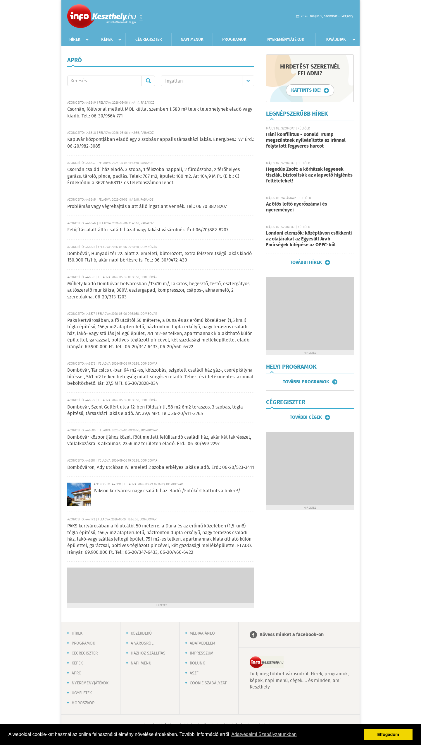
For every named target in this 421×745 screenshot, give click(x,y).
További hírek (306, 262)
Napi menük (192, 39)
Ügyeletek (82, 693)
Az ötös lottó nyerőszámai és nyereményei (296, 207)
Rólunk (197, 663)
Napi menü (141, 663)
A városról (142, 643)
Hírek (74, 39)
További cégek (306, 417)
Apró (77, 673)
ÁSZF (194, 673)
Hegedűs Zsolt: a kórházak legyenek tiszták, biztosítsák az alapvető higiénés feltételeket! (309, 175)
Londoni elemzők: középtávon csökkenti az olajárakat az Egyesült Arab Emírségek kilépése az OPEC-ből (309, 239)
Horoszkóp (83, 703)
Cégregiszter (148, 39)
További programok (306, 382)
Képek (107, 39)
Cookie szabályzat (208, 683)
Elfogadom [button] (388, 734)
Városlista (141, 16)
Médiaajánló (202, 633)
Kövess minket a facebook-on (292, 634)
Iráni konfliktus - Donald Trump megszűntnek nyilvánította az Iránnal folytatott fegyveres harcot (306, 140)
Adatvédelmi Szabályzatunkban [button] (263, 734)
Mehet (148, 81)
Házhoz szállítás (148, 653)
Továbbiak (335, 39)
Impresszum (201, 653)
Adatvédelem (202, 643)
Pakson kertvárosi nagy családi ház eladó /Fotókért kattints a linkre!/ (167, 491)
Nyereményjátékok (285, 39)
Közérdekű (141, 633)
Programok (234, 39)
